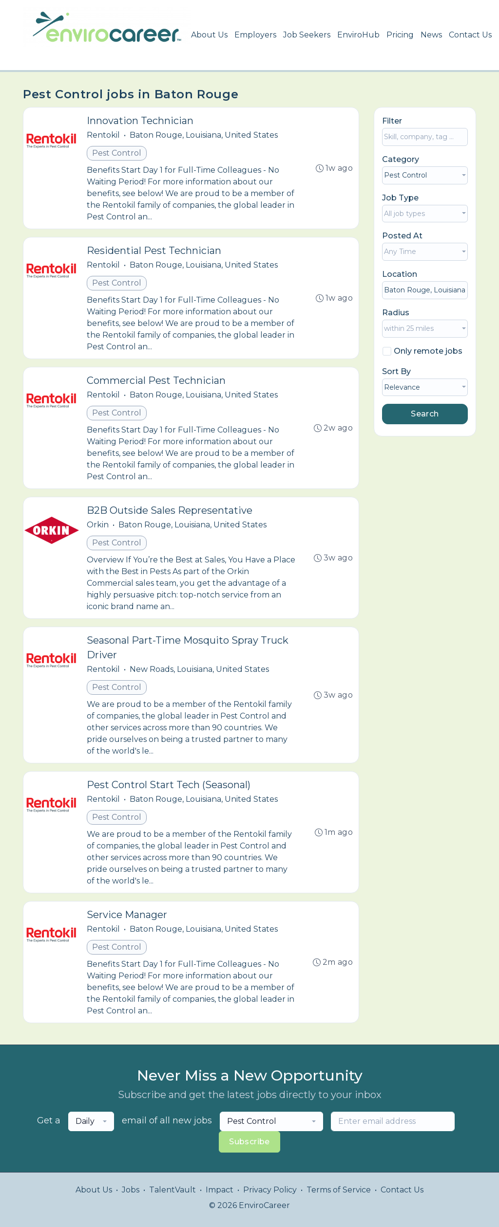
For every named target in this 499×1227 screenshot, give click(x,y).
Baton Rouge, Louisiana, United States (204, 135)
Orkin (98, 524)
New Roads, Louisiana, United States (199, 669)
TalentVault (172, 1189)
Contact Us (470, 34)
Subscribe (249, 1141)
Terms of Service (339, 1189)
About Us (209, 34)
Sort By (396, 371)
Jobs (130, 1189)
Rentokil (103, 135)
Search (425, 413)
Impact (219, 1189)
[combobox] (425, 175)
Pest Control (116, 153)
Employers (255, 34)
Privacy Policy (270, 1189)
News (431, 34)
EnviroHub (358, 34)
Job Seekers (306, 34)
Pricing (400, 34)
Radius (395, 312)
